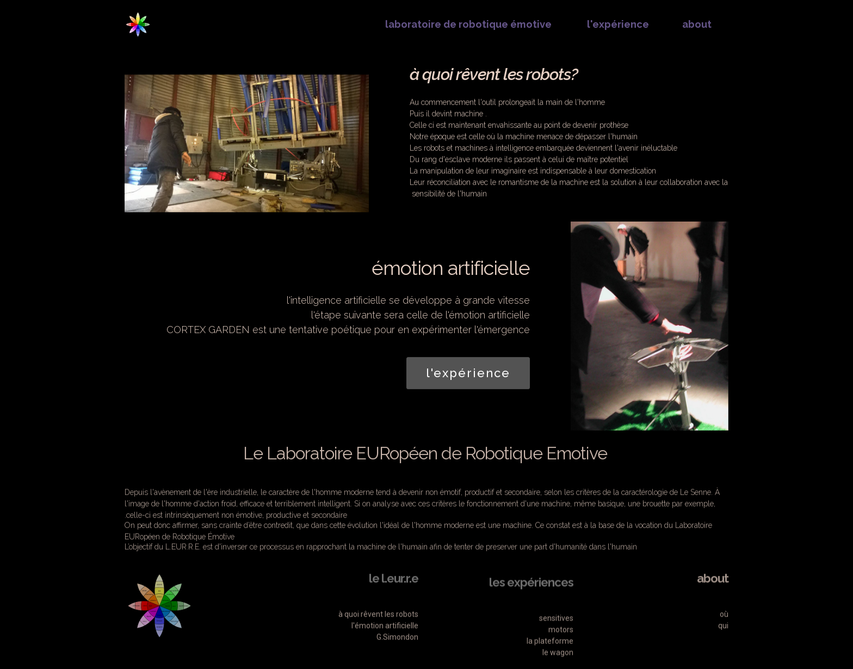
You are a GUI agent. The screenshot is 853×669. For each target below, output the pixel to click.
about (697, 24)
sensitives (556, 657)
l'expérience (617, 24)
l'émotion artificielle (384, 652)
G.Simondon (396, 663)
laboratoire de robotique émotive (467, 24)
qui (723, 652)
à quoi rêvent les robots (378, 640)
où (724, 640)
